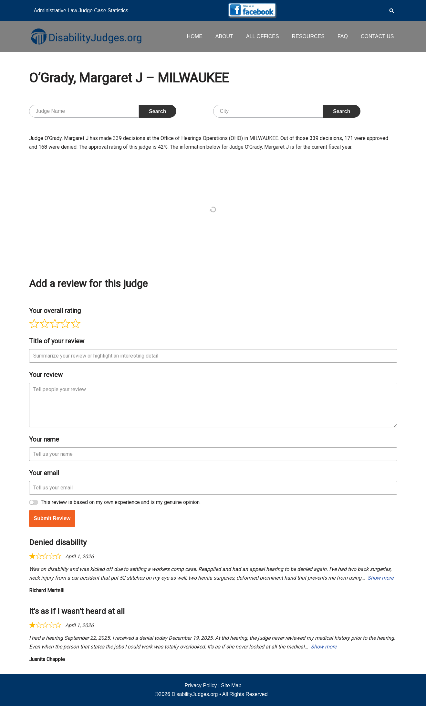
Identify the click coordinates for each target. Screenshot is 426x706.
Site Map (231, 685)
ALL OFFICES (262, 36)
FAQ (343, 36)
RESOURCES (308, 36)
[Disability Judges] (85, 36)
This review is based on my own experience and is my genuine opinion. (121, 502)
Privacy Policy (201, 685)
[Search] (391, 10)
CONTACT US (377, 36)
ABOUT (224, 36)
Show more (380, 578)
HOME (195, 36)
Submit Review (52, 518)
